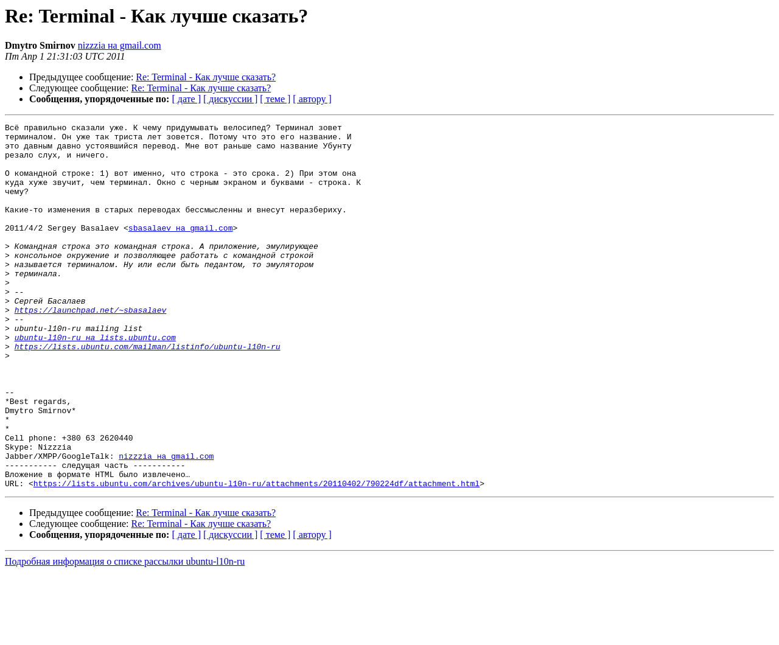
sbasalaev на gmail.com (180, 249)
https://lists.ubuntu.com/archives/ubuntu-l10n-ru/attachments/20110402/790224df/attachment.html (256, 556)
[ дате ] (186, 99)
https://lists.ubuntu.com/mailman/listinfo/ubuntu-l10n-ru (148, 391)
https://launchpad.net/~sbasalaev (91, 348)
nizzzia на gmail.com (119, 45)
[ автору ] (312, 99)
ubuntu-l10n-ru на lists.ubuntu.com (95, 380)
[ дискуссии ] (230, 99)
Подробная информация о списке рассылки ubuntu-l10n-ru (125, 634)
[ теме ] (275, 99)
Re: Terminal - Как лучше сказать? (206, 77)
